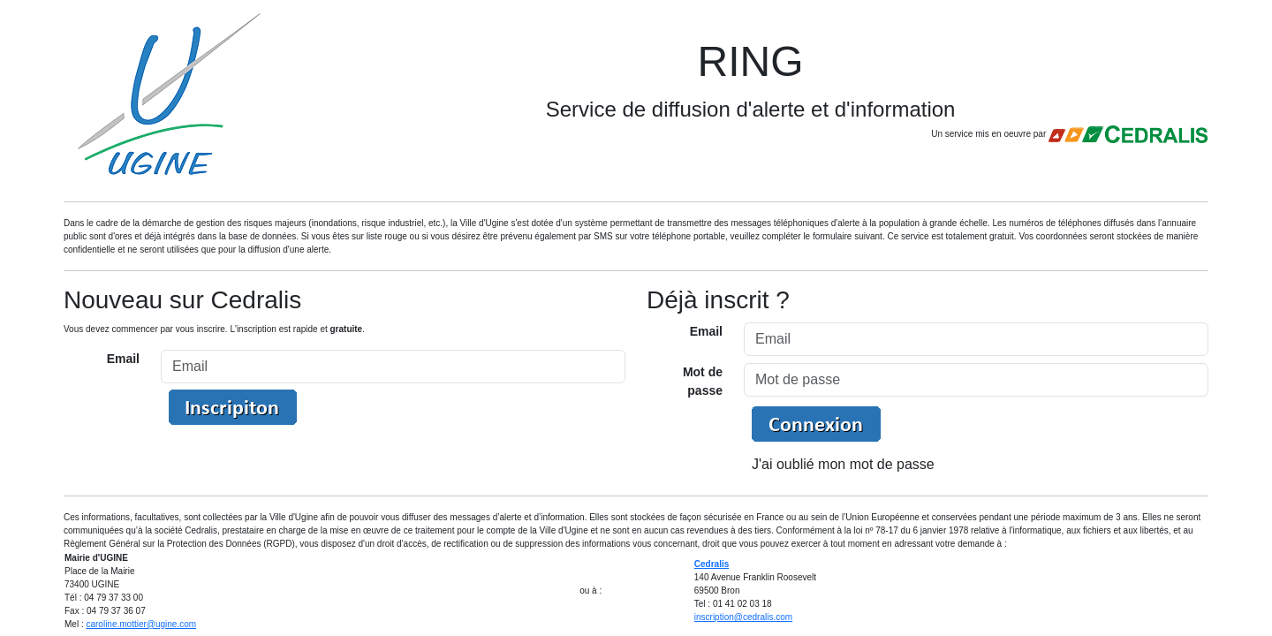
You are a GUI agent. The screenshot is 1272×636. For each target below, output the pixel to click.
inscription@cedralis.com (743, 617)
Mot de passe (703, 381)
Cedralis (711, 564)
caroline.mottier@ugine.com (141, 624)
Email (123, 359)
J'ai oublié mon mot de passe (843, 464)
